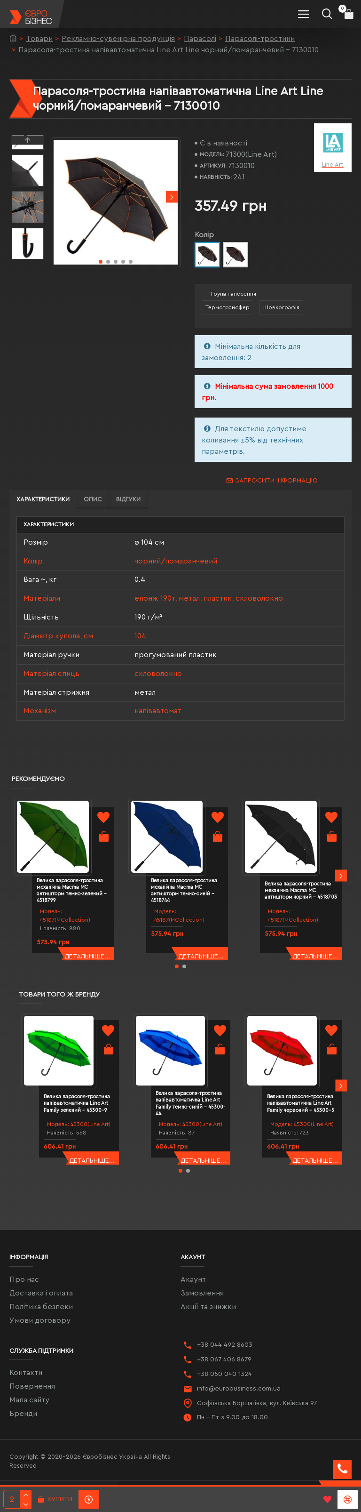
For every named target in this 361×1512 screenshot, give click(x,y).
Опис (93, 499)
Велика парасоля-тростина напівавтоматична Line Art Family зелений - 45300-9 (77, 1103)
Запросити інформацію (276, 480)
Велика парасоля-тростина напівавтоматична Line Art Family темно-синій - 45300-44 (190, 1103)
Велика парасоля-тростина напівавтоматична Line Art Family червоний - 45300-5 (300, 1103)
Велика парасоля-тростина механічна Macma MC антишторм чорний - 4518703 (301, 890)
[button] (172, 197)
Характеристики (43, 499)
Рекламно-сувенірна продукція (118, 38)
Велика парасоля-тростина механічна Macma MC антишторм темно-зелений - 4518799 (72, 890)
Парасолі (200, 38)
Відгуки (128, 499)
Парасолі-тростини (260, 38)
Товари (39, 38)
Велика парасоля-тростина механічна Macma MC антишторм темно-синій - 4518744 (184, 890)
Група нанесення (233, 294)
